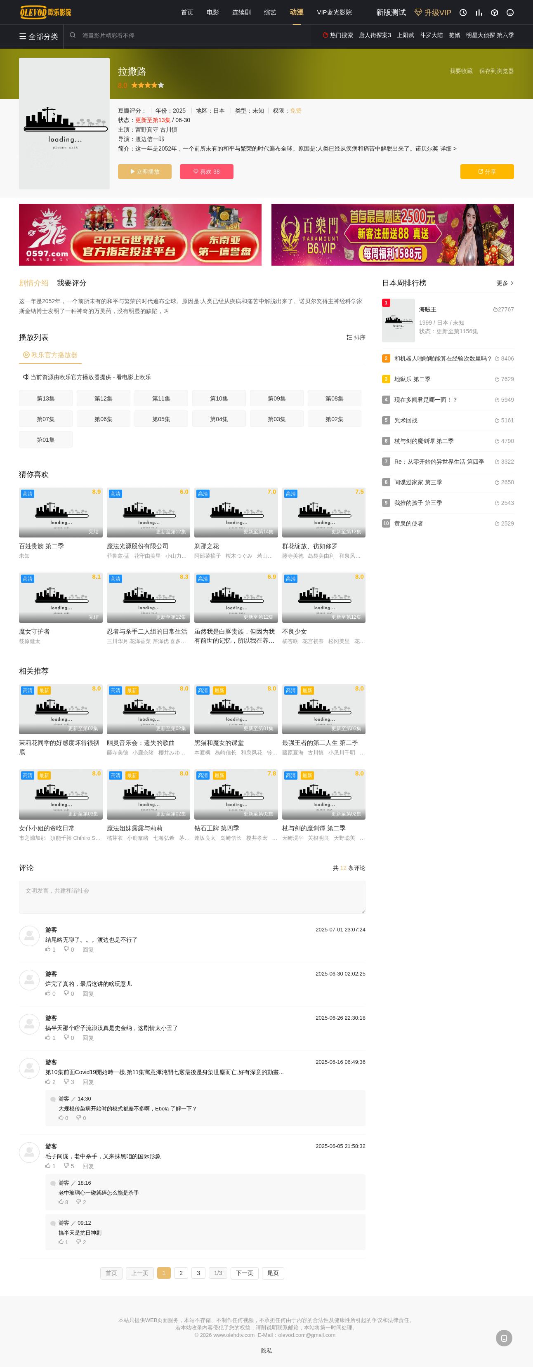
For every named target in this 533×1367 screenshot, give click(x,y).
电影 (213, 12)
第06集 (103, 419)
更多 (505, 283)
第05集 (161, 419)
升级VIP (432, 13)
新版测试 (391, 12)
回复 (88, 949)
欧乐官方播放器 (50, 354)
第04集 (219, 419)
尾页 (273, 1273)
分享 (487, 171)
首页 (187, 12)
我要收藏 (461, 71)
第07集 (46, 419)
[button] (38, 283)
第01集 (46, 439)
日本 (219, 110)
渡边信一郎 (149, 139)
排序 (356, 337)
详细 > (448, 148)
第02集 (334, 419)
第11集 (161, 398)
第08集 (334, 398)
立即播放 (145, 171)
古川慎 (168, 129)
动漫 (297, 12)
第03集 (277, 419)
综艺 (270, 12)
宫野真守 (146, 129)
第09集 (277, 398)
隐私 (266, 1351)
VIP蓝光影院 (334, 12)
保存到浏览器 (496, 71)
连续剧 (241, 12)
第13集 (46, 398)
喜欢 (206, 171)
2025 (179, 110)
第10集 (219, 398)
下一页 (244, 1273)
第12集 (103, 398)
